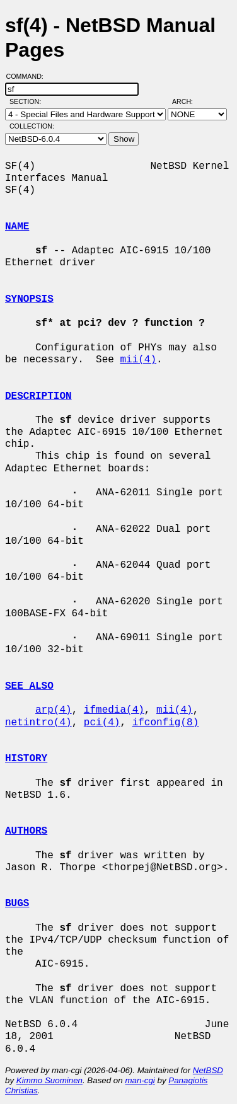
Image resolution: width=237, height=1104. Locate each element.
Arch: (188, 101)
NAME (17, 227)
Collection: (31, 126)
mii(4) (138, 360)
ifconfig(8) (165, 723)
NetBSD (208, 1070)
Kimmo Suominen (49, 1080)
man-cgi (139, 1080)
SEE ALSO (29, 686)
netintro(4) (38, 723)
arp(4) (53, 710)
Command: (28, 76)
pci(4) (102, 723)
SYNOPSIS (29, 299)
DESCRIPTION (38, 396)
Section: (28, 101)
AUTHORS (26, 831)
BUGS (17, 904)
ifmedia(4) (114, 710)
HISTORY (26, 759)
